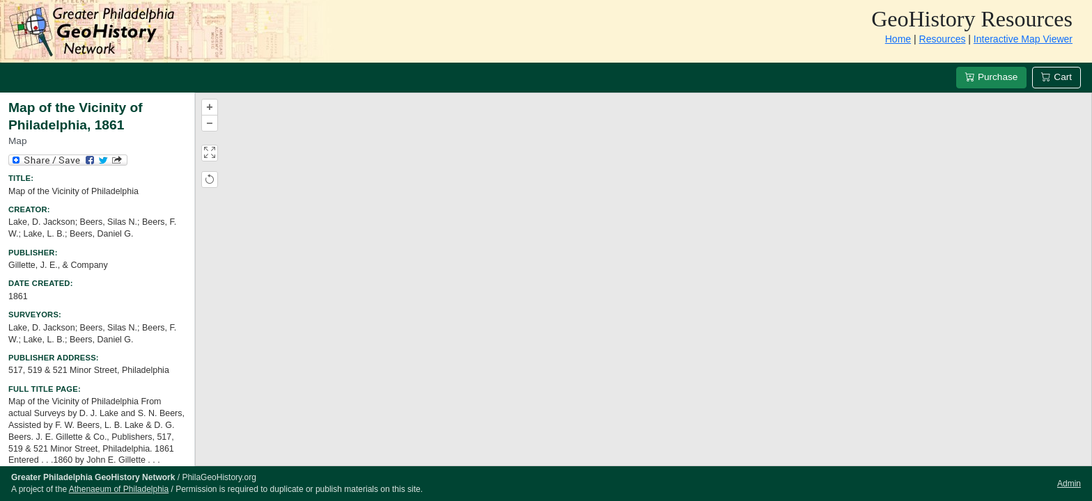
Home (898, 39)
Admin (1069, 483)
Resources (942, 39)
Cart (1056, 77)
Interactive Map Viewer (1023, 39)
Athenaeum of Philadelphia (119, 489)
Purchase (991, 77)
